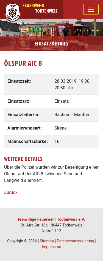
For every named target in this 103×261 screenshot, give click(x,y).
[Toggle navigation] (91, 9)
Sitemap (47, 241)
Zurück (11, 192)
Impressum (51, 247)
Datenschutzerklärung (75, 241)
